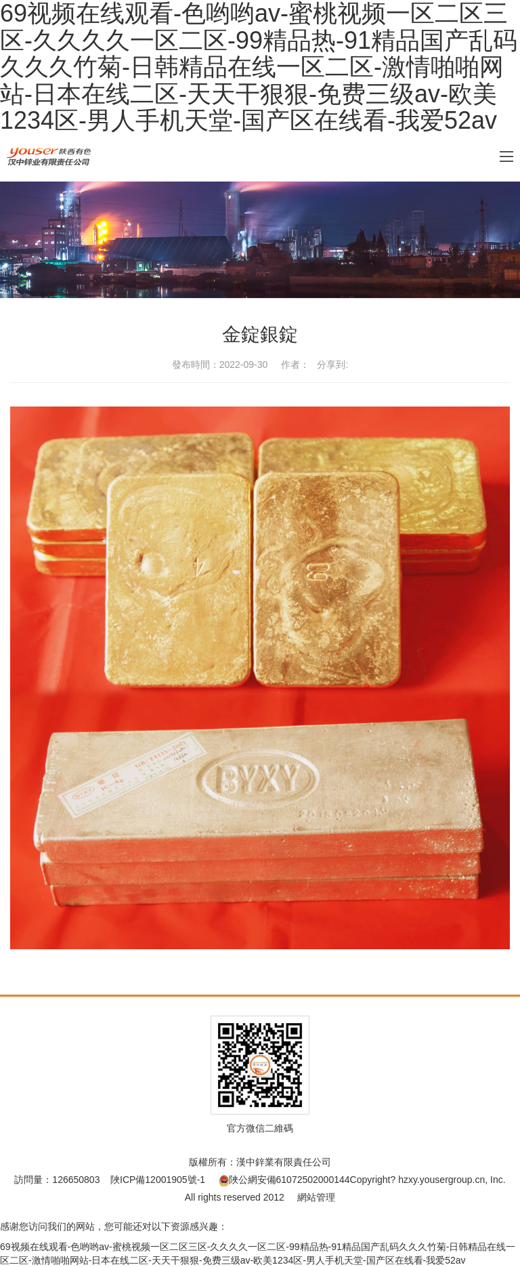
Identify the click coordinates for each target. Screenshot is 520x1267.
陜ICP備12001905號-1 (157, 1179)
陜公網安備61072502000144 (284, 1179)
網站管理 (316, 1197)
